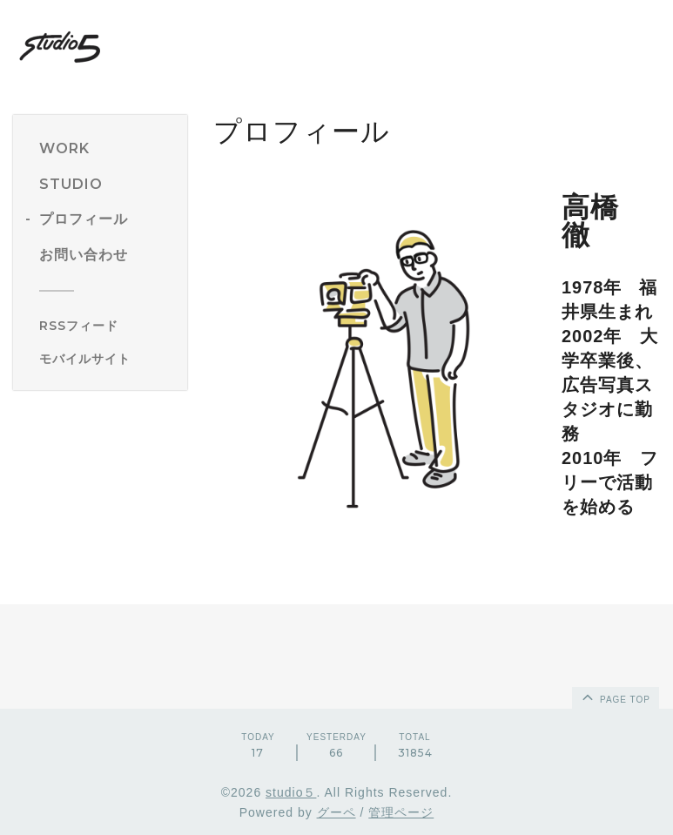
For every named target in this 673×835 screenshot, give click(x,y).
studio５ (291, 792)
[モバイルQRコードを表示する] (106, 358)
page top (614, 696)
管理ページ (401, 812)
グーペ (336, 812)
